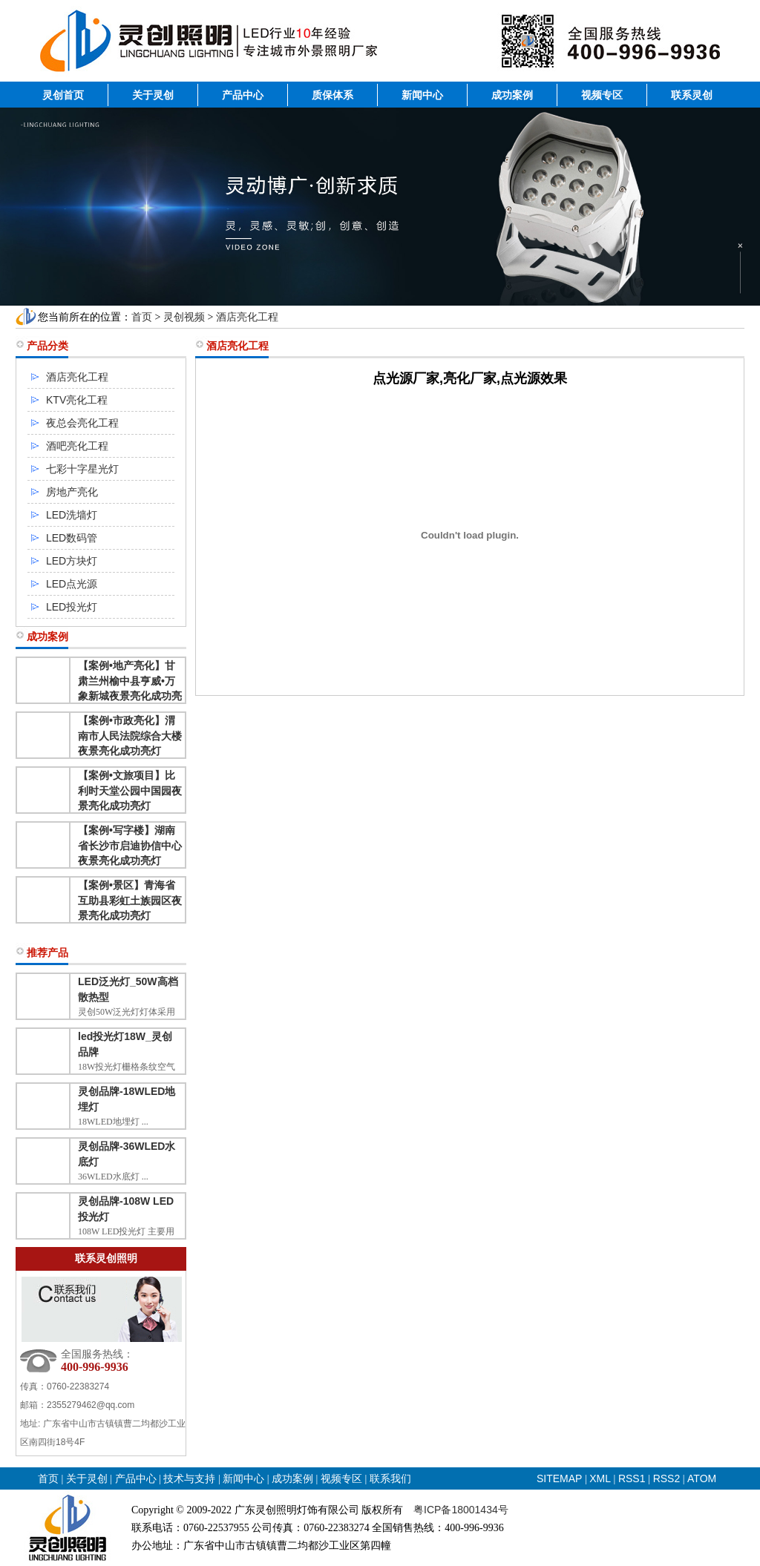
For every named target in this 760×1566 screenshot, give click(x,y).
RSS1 (633, 1478)
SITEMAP (559, 1478)
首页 (141, 317)
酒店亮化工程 (247, 317)
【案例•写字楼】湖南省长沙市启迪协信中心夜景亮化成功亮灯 (130, 845)
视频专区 (602, 95)
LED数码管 (71, 538)
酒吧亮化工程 (77, 446)
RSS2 (667, 1478)
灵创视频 (184, 317)
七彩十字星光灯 (82, 469)
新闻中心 (422, 95)
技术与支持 (189, 1478)
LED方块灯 (71, 561)
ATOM (701, 1478)
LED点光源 (71, 584)
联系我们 (390, 1478)
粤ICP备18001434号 (460, 1510)
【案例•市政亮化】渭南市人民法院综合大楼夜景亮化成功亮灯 (130, 735)
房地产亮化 (72, 492)
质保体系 (332, 95)
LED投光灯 (71, 607)
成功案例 (512, 95)
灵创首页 (63, 95)
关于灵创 (153, 95)
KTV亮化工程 (77, 400)
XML (600, 1478)
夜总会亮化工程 (82, 423)
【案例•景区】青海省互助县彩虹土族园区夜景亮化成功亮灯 (130, 900)
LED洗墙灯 (71, 515)
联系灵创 (691, 95)
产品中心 (242, 95)
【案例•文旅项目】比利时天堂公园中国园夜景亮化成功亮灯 (130, 790)
